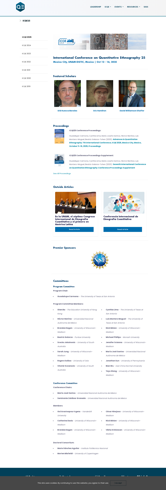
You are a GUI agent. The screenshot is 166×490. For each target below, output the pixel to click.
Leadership (95, 7)
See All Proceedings (62, 173)
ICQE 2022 (26, 61)
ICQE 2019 (26, 86)
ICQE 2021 (26, 70)
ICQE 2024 (26, 45)
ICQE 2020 (26, 78)
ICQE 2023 (26, 53)
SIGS (146, 7)
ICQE (107, 7)
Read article (74, 229)
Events (118, 7)
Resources (133, 7)
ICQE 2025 (26, 37)
